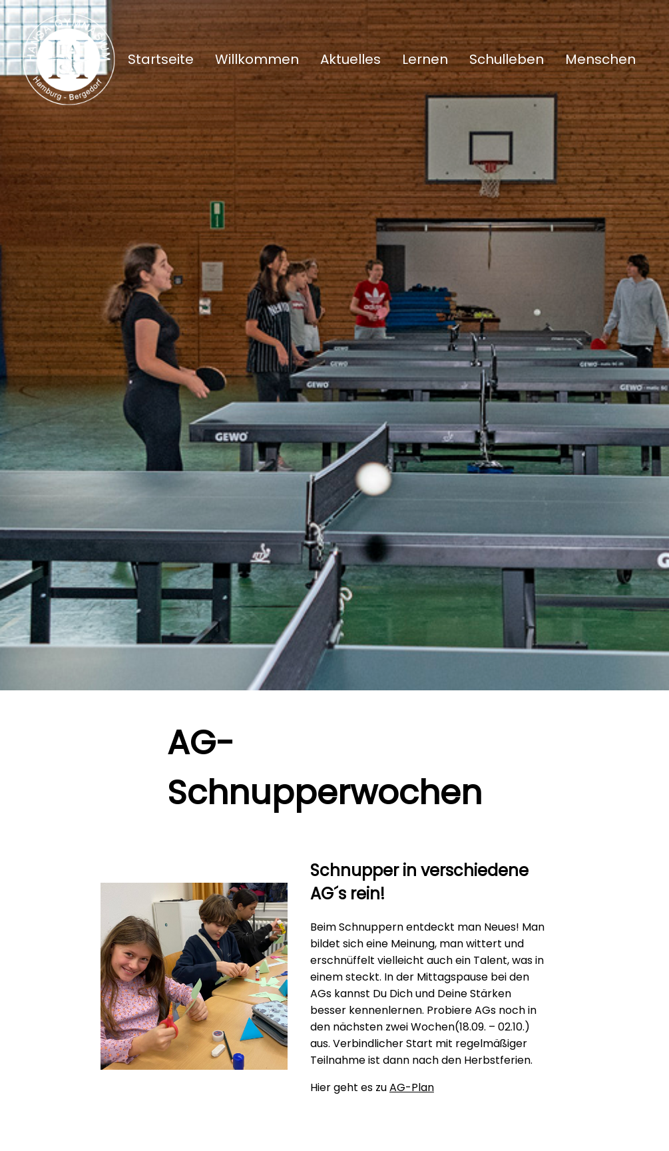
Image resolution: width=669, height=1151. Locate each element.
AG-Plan (411, 1087)
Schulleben (506, 59)
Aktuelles (350, 59)
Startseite (161, 59)
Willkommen (257, 59)
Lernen (425, 59)
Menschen (600, 59)
